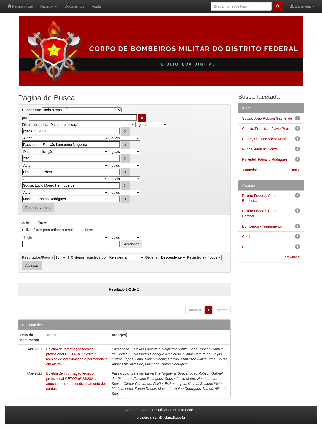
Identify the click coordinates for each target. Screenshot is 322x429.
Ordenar (152, 257)
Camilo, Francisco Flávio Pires (266, 129)
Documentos (74, 6)
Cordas (247, 237)
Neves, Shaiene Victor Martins (265, 139)
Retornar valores (38, 208)
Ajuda (96, 6)
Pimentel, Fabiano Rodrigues (265, 159)
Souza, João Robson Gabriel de (267, 118)
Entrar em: (302, 6)
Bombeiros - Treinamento (262, 226)
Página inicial (20, 6)
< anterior (249, 170)
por (25, 118)
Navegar (48, 6)
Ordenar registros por (89, 257)
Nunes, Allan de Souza (260, 149)
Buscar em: (31, 110)
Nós (245, 247)
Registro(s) (196, 257)
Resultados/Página (37, 257)
